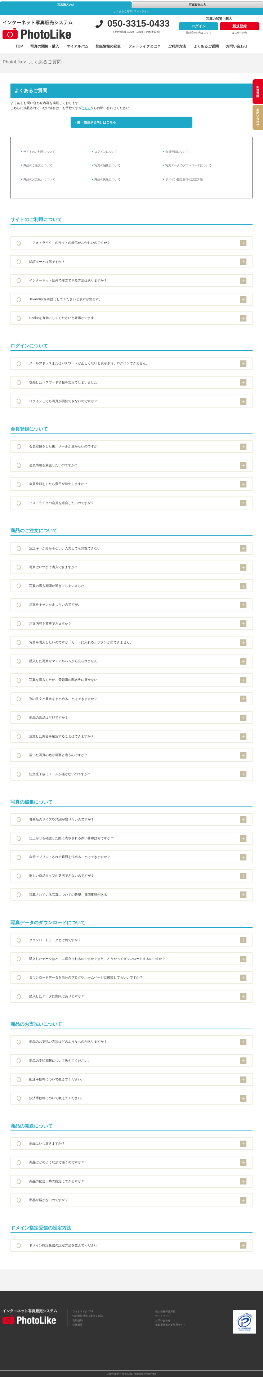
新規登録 (239, 26)
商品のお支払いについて (41, 181)
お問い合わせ (237, 46)
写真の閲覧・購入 (44, 46)
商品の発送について (109, 181)
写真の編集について (109, 168)
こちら (87, 108)
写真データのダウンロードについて (192, 168)
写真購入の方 (66, 4)
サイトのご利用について (41, 154)
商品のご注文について (40, 168)
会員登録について (179, 154)
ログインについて (108, 154)
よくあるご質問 (206, 46)
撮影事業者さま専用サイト (172, 1329)
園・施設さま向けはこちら (98, 123)
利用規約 (78, 1324)
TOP (19, 46)
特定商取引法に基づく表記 (89, 1319)
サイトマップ (164, 1319)
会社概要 (78, 1329)
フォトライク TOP (84, 1314)
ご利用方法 (177, 46)
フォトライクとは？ (144, 46)
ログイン (198, 26)
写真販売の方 (197, 4)
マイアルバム (77, 46)
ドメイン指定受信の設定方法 (187, 181)
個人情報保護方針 (166, 1314)
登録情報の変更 (108, 46)
